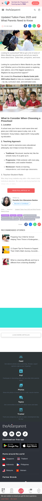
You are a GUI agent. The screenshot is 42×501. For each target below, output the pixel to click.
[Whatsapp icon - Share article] (34, 26)
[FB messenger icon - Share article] (30, 26)
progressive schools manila (27, 219)
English (20, 215)
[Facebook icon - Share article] (25, 26)
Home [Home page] (2, 209)
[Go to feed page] (13, 10)
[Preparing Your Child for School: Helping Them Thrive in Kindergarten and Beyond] (21, 238)
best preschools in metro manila (10, 219)
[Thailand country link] (22, 459)
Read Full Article (21, 190)
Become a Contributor (21, 203)
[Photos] (21, 388)
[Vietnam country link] (21, 470)
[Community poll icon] (38, 491)
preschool (13, 215)
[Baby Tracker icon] (21, 491)
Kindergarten (5, 215)
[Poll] (21, 374)
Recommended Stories (13, 230)
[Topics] (21, 400)
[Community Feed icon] (30, 491)
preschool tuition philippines (32, 217)
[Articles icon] (11, 491)
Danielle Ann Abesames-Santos (25, 200)
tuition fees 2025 (18, 217)
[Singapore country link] (8, 459)
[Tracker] (21, 413)
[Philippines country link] (23, 464)
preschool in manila (7, 217)
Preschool (9, 209)
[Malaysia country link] (8, 470)
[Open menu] (3, 10)
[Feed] (21, 360)
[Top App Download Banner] (21, 3)
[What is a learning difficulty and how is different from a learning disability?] (21, 261)
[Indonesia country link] (8, 464)
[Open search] (35, 10)
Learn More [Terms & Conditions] (5, 499)
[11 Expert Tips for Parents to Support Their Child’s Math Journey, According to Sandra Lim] (21, 249)
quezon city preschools (30, 215)
